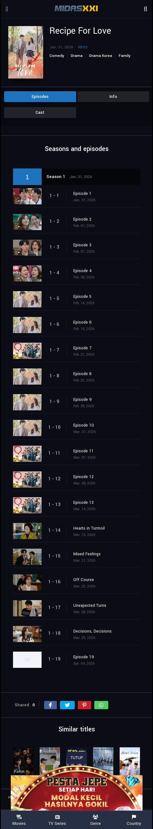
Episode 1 (82, 193)
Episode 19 (83, 657)
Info (113, 96)
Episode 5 (82, 296)
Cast (40, 112)
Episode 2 (82, 219)
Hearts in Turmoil (89, 528)
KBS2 (83, 47)
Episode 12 (83, 477)
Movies (19, 820)
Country (134, 820)
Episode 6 (82, 322)
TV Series (57, 820)
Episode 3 (82, 245)
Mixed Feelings (87, 554)
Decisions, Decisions (92, 631)
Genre (95, 820)
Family (124, 56)
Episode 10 (83, 425)
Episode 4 (82, 271)
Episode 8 (82, 374)
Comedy (57, 56)
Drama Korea (100, 56)
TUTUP (76, 758)
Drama (77, 56)
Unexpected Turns (89, 605)
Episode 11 (83, 451)
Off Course (83, 580)
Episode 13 (83, 502)
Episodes (40, 96)
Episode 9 (82, 399)
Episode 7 (82, 348)
